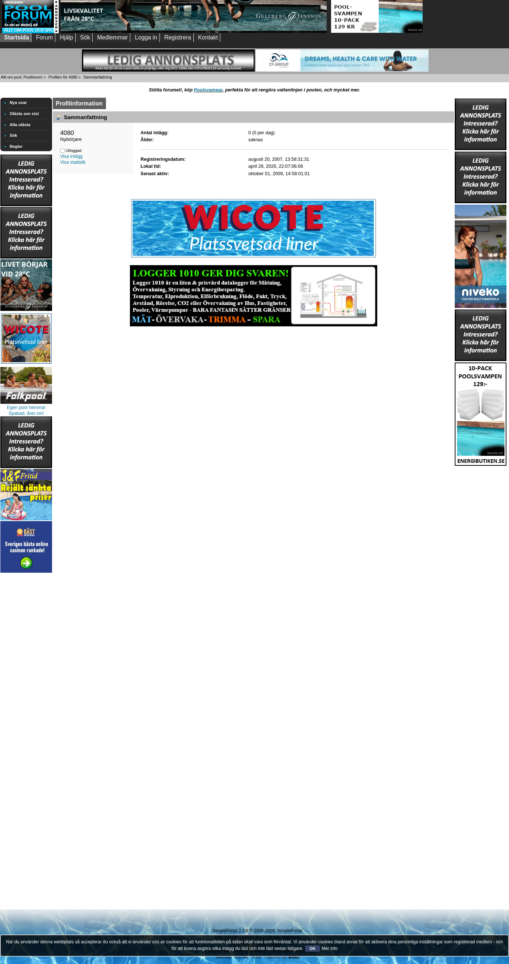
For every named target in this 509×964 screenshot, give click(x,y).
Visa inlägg (71, 156)
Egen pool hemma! (26, 407)
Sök (13, 135)
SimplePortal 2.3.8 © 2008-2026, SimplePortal (257, 930)
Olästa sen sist (24, 113)
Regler (16, 146)
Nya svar (18, 102)
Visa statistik (73, 162)
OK (312, 948)
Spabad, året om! (26, 413)
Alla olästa (20, 124)
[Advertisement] (26, 685)
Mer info (329, 948)
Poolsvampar (208, 90)
